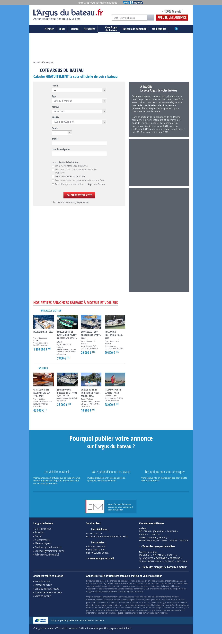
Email (55, 138)
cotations (138, 596)
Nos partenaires (42, 540)
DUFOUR (171, 531)
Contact (38, 536)
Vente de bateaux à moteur (47, 588)
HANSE (173, 540)
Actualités (89, 29)
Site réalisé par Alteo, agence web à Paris (109, 628)
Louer (62, 29)
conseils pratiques (133, 607)
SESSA (142, 561)
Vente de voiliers (42, 581)
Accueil (36, 62)
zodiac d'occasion (135, 583)
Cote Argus (47, 62)
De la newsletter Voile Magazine (70, 165)
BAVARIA (143, 534)
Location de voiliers (43, 585)
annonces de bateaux (118, 580)
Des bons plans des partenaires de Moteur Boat (78, 180)
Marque (55, 107)
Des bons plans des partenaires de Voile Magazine (74, 171)
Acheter (49, 29)
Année (55, 128)
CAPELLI (171, 555)
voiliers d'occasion (139, 580)
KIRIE (164, 540)
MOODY (184, 540)
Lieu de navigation (61, 149)
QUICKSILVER (146, 558)
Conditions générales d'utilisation (49, 551)
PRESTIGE (175, 558)
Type (54, 96)
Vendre (75, 29)
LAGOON (155, 534)
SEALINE (169, 561)
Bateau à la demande (134, 29)
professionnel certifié (159, 588)
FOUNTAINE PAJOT (149, 540)
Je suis (55, 85)
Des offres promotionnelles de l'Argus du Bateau (78, 184)
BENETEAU (145, 531)
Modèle (55, 117)
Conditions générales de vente (48, 547)
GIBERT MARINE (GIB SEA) (153, 537)
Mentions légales (42, 543)
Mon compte (159, 29)
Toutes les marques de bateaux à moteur (164, 567)
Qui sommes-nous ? (43, 529)
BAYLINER (182, 561)
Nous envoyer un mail (101, 558)
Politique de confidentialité (47, 554)
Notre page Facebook (152, 12)
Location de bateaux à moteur (48, 592)
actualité (159, 605)
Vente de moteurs (43, 596)
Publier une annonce (172, 17)
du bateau (108, 28)
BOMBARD (161, 558)
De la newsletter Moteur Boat (69, 176)
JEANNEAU (159, 531)
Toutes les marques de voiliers (158, 546)
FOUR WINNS (155, 561)
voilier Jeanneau (106, 583)
